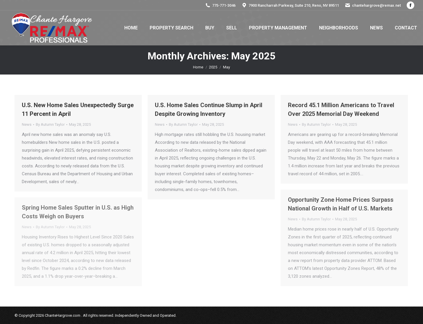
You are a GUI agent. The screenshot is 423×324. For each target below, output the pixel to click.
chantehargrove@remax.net (373, 5)
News (26, 124)
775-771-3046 (220, 5)
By (50, 124)
